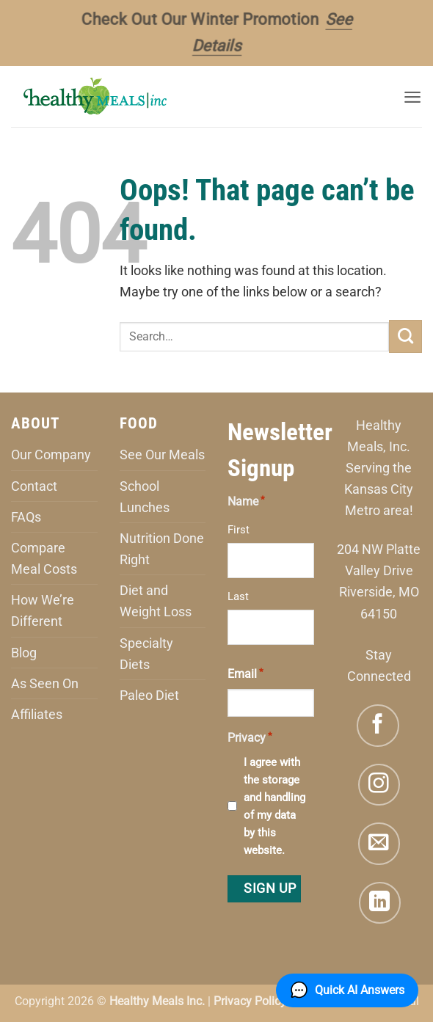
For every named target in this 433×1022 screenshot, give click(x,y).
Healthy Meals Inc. (157, 1001)
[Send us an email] (379, 843)
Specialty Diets (146, 653)
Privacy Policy (250, 1001)
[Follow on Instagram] (379, 785)
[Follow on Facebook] (378, 725)
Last (238, 596)
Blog (24, 652)
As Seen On (45, 683)
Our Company (51, 454)
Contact (34, 486)
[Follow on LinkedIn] (380, 903)
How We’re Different (42, 610)
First (239, 529)
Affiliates (36, 714)
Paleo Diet (149, 695)
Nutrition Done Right (162, 548)
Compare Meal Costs (44, 558)
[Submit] (405, 336)
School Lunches (145, 496)
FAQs (26, 517)
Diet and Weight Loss (156, 601)
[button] (411, 96)
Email (245, 673)
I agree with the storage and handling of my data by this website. (274, 806)
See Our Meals (162, 454)
